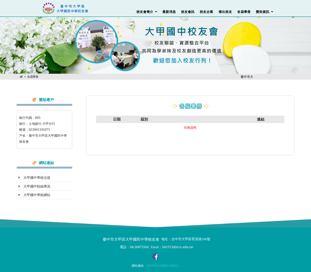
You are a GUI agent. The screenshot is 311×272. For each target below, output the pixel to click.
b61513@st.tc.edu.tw (177, 247)
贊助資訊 (264, 12)
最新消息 (169, 12)
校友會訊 (188, 12)
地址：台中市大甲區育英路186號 (185, 239)
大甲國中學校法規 (34, 177)
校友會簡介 (146, 12)
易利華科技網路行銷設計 (163, 265)
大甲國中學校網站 (34, 195)
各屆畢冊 (244, 12)
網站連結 (138, 265)
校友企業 (206, 12)
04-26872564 (139, 247)
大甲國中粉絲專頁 (34, 186)
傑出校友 (225, 12)
